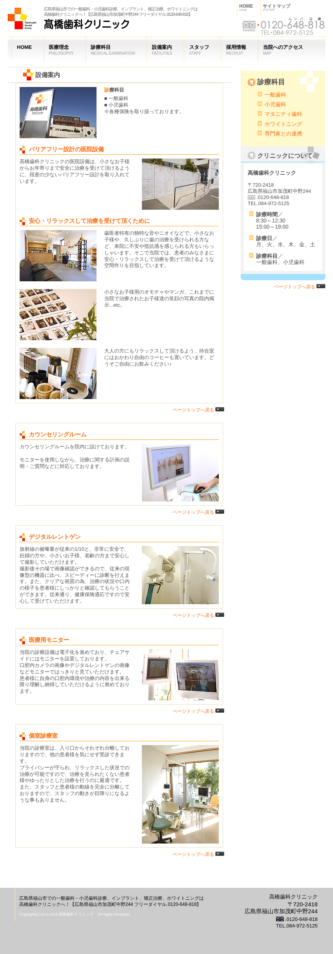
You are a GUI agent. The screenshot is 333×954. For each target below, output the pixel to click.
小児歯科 (275, 104)
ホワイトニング (283, 124)
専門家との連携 (283, 133)
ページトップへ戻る (198, 410)
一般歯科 (275, 95)
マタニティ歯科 (283, 114)
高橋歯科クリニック (68, 23)
